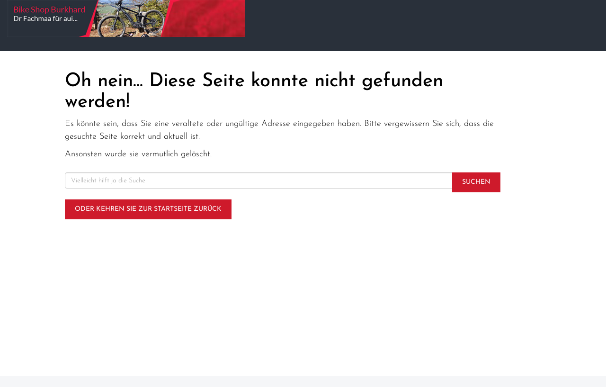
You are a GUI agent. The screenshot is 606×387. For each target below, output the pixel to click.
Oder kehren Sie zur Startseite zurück (148, 209)
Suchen (476, 182)
